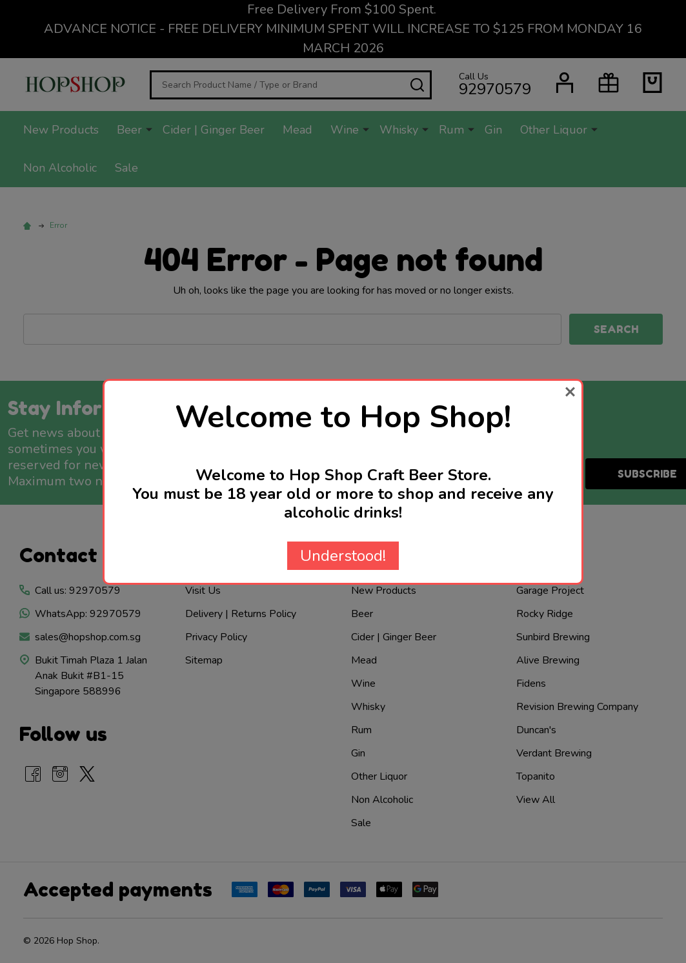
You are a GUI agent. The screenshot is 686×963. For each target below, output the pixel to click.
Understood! (343, 555)
